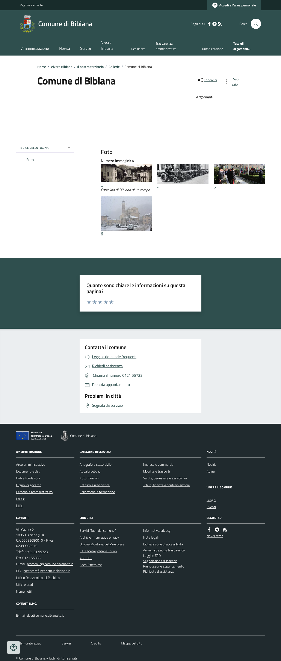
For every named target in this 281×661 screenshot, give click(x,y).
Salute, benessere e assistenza (165, 478)
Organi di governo (28, 485)
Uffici (19, 505)
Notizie (211, 464)
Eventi (211, 506)
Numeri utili (24, 591)
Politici (20, 498)
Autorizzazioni (89, 478)
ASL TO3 (86, 557)
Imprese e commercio (158, 464)
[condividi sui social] (207, 80)
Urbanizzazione (212, 48)
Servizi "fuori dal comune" (98, 530)
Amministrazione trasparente (164, 550)
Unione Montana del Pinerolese (102, 544)
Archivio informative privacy (99, 537)
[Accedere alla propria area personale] (234, 5)
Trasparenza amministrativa (166, 46)
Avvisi (211, 471)
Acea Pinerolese (91, 564)
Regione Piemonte (31, 5)
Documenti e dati (28, 471)
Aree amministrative (30, 464)
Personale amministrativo (34, 491)
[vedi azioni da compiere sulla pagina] (233, 82)
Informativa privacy (157, 530)
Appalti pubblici (90, 471)
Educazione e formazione (97, 491)
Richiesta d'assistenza (158, 571)
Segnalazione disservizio (160, 560)
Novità (64, 48)
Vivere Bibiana (107, 45)
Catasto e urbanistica (95, 485)
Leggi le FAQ (152, 555)
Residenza (138, 48)
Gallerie (114, 66)
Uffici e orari (24, 584)
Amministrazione (35, 48)
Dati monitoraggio (28, 643)
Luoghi (211, 500)
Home (41, 66)
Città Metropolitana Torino (98, 551)
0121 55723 (39, 551)
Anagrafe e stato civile (96, 464)
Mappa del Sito (131, 643)
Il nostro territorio (90, 66)
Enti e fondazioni (28, 478)
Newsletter (215, 535)
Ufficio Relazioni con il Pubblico (38, 577)
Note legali (151, 537)
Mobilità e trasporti (156, 471)
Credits (96, 643)
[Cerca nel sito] (254, 24)
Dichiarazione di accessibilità (163, 544)
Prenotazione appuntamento (163, 566)
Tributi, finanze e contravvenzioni (166, 485)
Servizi (85, 48)
